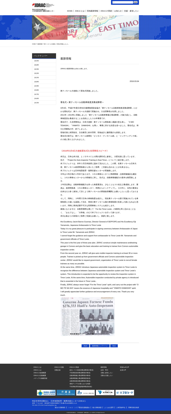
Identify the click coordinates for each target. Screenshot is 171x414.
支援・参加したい (131, 11)
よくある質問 (109, 407)
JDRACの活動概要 (39, 375)
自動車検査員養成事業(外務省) (80, 381)
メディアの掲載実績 (40, 378)
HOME (70, 11)
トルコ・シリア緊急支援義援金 (79, 407)
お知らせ (118, 11)
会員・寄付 (104, 370)
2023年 (36, 69)
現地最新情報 (92, 11)
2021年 (36, 77)
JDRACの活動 (59, 367)
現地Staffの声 (124, 367)
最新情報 (40, 44)
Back (85, 346)
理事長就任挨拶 (133, 407)
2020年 (36, 82)
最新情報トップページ (99, 346)
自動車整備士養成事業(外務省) (80, 375)
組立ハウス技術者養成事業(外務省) (81, 370)
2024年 (36, 65)
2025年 (36, 61)
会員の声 (123, 370)
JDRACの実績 (106, 11)
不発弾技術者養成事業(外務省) (80, 373)
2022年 (36, 73)
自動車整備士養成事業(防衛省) (80, 378)
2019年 (36, 86)
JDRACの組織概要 (39, 373)
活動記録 (57, 370)
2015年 (36, 103)
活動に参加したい (107, 373)
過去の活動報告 (60, 407)
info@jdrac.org (52, 405)
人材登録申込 (120, 407)
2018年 (36, 90)
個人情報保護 (97, 407)
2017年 (36, 94)
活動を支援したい (107, 375)
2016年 (36, 98)
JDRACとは (80, 11)
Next (114, 346)
